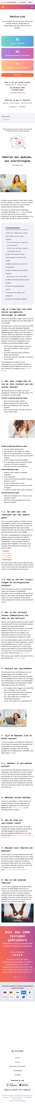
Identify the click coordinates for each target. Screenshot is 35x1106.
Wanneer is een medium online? (17, 276)
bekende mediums (17, 807)
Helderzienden (7, 557)
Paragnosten (6, 553)
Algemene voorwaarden (18, 1066)
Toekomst (22, 107)
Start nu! (17, 75)
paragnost (13, 107)
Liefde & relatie (26, 103)
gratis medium (18, 658)
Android (22, 2)
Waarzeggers (6, 555)
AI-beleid (17, 1075)
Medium (5, 103)
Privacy (17, 1062)
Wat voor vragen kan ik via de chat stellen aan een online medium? (16, 236)
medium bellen (24, 653)
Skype (20, 212)
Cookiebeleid (17, 1070)
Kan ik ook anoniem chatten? (16, 299)
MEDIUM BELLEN (10, 85)
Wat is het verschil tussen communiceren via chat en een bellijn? (16, 257)
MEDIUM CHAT (22, 85)
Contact (17, 1058)
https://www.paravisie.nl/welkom (16, 869)
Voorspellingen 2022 (17, 93)
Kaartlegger (14, 103)
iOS (31, 2)
